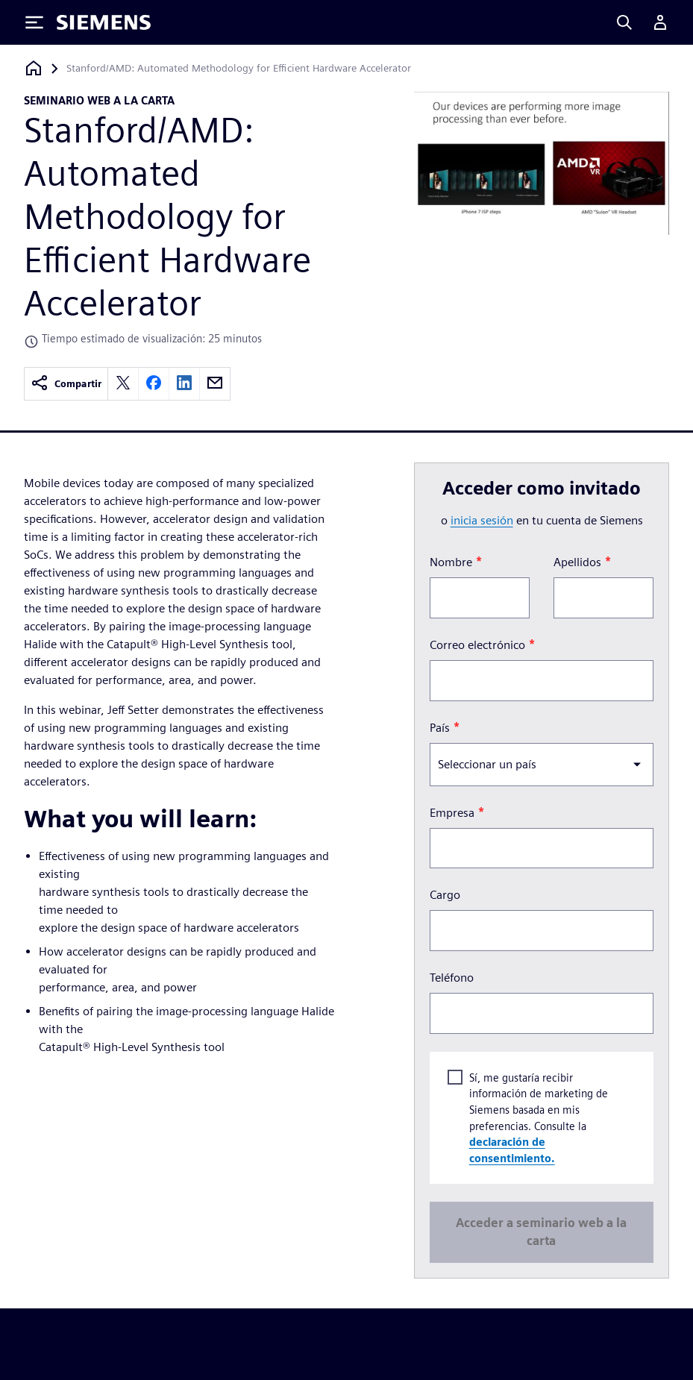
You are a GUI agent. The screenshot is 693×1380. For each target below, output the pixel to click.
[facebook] (154, 384)
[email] (215, 384)
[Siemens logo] (104, 22)
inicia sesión (482, 520)
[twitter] (123, 384)
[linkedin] (184, 384)
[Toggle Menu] (34, 22)
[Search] (624, 22)
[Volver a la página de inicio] (34, 68)
